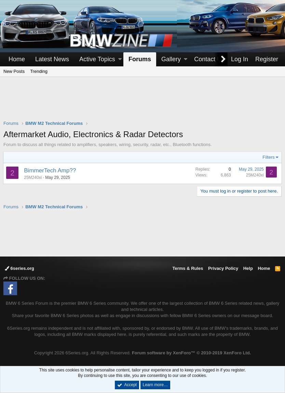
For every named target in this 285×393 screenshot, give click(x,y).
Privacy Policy (223, 268)
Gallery (171, 59)
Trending (39, 71)
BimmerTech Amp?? (50, 170)
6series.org (19, 268)
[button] (120, 59)
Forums (139, 59)
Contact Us (209, 59)
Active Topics (97, 59)
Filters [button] (268, 157)
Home (17, 59)
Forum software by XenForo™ (191, 352)
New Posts (14, 71)
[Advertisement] (142, 103)
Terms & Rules (187, 268)
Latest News (52, 59)
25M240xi (33, 177)
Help (248, 268)
